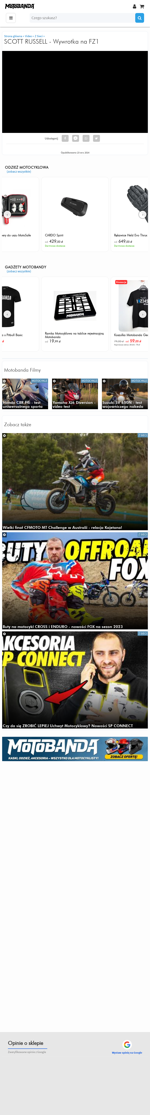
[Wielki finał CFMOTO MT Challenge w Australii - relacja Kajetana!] (75, 481)
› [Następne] (142, 214)
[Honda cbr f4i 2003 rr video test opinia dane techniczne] (25, 394)
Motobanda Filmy (22, 370)
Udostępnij (51, 138)
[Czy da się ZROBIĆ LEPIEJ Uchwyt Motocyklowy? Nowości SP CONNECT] (75, 680)
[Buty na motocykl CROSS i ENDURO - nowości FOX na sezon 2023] (75, 580)
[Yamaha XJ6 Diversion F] (75, 394)
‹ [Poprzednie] (7, 214)
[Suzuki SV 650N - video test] (125, 394)
